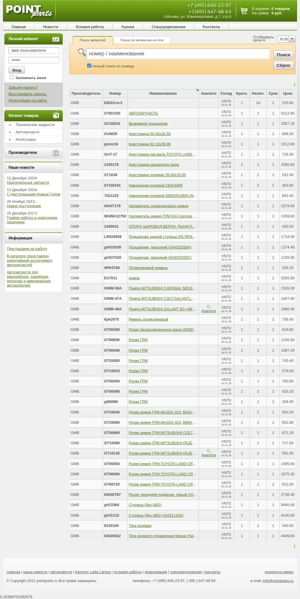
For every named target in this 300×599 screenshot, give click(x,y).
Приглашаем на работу (27, 248)
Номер (115, 93)
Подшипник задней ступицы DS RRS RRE (165, 236)
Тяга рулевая (140, 525)
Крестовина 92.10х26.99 (150, 144)
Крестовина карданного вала (154, 164)
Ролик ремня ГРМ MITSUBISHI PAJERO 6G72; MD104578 (178, 443)
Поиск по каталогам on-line (141, 40)
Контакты (211, 27)
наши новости (35, 572)
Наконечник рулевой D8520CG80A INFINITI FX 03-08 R (176, 195)
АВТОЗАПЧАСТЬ (143, 113)
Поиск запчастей (92, 40)
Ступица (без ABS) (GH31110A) (156, 515)
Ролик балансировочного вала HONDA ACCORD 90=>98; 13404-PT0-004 (192, 329)
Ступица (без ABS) (145, 505)
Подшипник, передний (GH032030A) (160, 247)
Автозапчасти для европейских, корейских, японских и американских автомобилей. (29, 278)
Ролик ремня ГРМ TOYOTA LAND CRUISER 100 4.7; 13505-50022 (185, 474)
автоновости (61, 572)
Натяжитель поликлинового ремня (158, 206)
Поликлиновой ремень (148, 268)
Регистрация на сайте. (27, 100)
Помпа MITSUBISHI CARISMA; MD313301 (165, 288)
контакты (213, 572)
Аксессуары (26, 139)
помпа (134, 278)
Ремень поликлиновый (148, 319)
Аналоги (209, 309)
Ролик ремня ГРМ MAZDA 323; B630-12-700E (168, 412)
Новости (50, 27)
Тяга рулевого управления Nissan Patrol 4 (165, 536)
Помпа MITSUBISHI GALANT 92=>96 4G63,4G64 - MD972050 (181, 309)
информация (156, 572)
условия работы (128, 572)
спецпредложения (186, 572)
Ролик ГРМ (138, 340)
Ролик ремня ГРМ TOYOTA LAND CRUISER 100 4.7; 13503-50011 (185, 464)
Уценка (127, 27)
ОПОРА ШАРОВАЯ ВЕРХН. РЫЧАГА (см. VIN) (169, 226)
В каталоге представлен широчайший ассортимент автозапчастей (29, 260)
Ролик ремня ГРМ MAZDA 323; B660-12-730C (168, 422)
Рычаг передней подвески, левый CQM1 (164, 494)
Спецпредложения (168, 27)
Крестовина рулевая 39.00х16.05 (157, 175)
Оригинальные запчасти (28, 182)
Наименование (163, 93)
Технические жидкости (35, 124)
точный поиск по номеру (113, 66)
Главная (19, 27)
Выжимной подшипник (148, 123)
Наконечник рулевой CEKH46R (156, 185)
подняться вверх (279, 572)
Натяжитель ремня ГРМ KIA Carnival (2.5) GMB (169, 216)
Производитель (86, 93)
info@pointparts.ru (278, 580)
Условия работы (90, 27)
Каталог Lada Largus (93, 572)
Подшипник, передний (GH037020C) (160, 257)
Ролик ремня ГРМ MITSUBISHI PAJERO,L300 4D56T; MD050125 (184, 453)
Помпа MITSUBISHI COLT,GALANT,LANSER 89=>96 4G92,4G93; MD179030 (194, 298)
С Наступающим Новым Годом (33, 194)
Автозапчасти (27, 132)
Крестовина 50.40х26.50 (150, 134)
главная (13, 572)
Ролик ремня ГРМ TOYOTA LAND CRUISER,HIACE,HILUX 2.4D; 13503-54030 (195, 484)
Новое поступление (24, 206)
